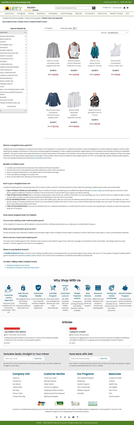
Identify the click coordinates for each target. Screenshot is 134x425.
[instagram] (64, 417)
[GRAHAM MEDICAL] (4, 78)
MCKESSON (10, 47)
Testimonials (17, 387)
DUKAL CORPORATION (14, 73)
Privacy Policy (18, 393)
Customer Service (54, 374)
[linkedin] (69, 417)
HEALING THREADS (12, 50)
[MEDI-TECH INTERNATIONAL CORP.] (4, 89)
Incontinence (90, 14)
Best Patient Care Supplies (12, 328)
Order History (49, 384)
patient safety (31, 255)
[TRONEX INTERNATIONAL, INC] (4, 103)
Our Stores (17, 384)
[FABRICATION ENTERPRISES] (4, 67)
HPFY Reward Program (85, 378)
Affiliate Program (83, 390)
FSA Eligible (113, 387)
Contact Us (107, 8)
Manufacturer (8, 32)
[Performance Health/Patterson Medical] (4, 92)
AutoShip (80, 393)
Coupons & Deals (115, 378)
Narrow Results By (18, 28)
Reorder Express (50, 381)
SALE (127, 14)
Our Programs (85, 374)
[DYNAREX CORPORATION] (4, 75)
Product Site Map (19, 396)
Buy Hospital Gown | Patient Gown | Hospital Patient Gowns (25, 22)
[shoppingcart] (127, 8)
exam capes (97, 190)
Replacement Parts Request (54, 393)
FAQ (110, 393)
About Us (16, 378)
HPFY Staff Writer (10, 335)
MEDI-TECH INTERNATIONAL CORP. (18, 89)
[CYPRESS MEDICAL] (4, 64)
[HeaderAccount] (117, 8)
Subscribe (38, 358)
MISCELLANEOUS (11, 39)
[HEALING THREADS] (4, 50)
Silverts (32, 158)
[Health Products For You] (13, 8)
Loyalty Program (83, 384)
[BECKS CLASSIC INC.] (4, 81)
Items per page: (66, 28)
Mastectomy (102, 14)
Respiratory (41, 14)
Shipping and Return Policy (53, 390)
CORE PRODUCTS (12, 70)
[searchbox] (75, 8)
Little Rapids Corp (12, 45)
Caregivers (73, 328)
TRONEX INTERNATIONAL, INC (16, 103)
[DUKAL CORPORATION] (4, 72)
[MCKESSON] (4, 47)
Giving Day (81, 381)
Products (48, 28)
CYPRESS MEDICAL (12, 64)
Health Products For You (14, 253)
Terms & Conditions (51, 387)
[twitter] (54, 417)
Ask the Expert (114, 396)
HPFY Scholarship (83, 387)
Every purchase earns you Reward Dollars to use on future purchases (125, 303)
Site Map (16, 390)
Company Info (21, 374)
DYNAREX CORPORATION (15, 75)
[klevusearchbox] (93, 8)
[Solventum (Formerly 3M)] (4, 53)
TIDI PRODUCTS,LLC (13, 59)
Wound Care (9, 14)
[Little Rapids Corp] (4, 44)
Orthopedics (53, 14)
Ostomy (31, 14)
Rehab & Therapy (116, 14)
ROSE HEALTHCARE (12, 100)
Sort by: (104, 33)
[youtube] (75, 417)
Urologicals (21, 14)
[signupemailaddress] (18, 358)
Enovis (8, 87)
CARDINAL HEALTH (12, 84)
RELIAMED (9, 97)
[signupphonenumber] (84, 358)
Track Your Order (50, 378)
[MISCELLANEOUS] (4, 39)
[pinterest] (80, 417)
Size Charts (113, 390)
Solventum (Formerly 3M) (15, 53)
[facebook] (59, 417)
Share (7, 343)
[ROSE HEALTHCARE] (4, 100)
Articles (112, 381)
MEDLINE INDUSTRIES (13, 36)
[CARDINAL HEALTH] (4, 84)
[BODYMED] (4, 61)
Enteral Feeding (66, 14)
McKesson (39, 158)
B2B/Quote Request (51, 396)
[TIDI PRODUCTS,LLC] (4, 58)
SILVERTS (9, 42)
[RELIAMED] (4, 97)
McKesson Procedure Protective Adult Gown (23, 268)
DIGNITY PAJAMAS (12, 56)
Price (5, 111)
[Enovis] (4, 86)
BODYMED (9, 61)
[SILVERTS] (4, 42)
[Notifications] (124, 8)
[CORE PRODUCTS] (4, 70)
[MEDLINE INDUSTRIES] (4, 36)
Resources (115, 374)
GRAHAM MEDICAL (12, 78)
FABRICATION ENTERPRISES (15, 67)
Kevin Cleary (74, 335)
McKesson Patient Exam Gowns (18, 265)
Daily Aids (78, 14)
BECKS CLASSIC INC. (13, 81)
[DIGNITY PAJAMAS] (4, 56)
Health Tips (113, 384)
